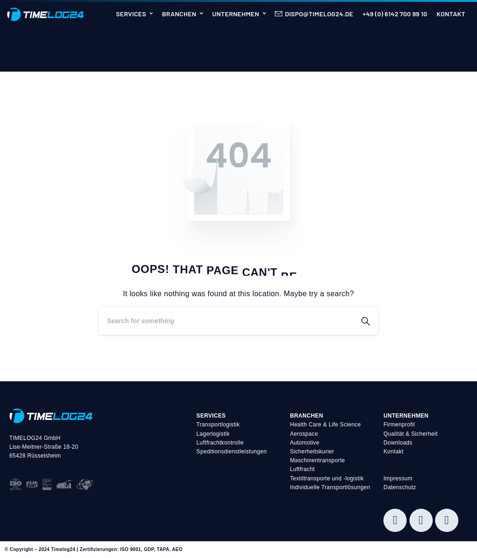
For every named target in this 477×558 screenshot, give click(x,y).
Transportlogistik (218, 424)
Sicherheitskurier (312, 451)
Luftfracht (302, 469)
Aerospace (304, 434)
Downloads (397, 442)
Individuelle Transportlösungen (330, 487)
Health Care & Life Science (325, 424)
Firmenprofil (399, 424)
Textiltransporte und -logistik (326, 478)
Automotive (304, 442)
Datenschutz (399, 487)
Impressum (397, 478)
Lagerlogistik (213, 434)
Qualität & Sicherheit (410, 434)
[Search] (226, 321)
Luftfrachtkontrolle (220, 442)
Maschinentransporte (317, 460)
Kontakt (393, 451)
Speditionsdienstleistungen (232, 451)
